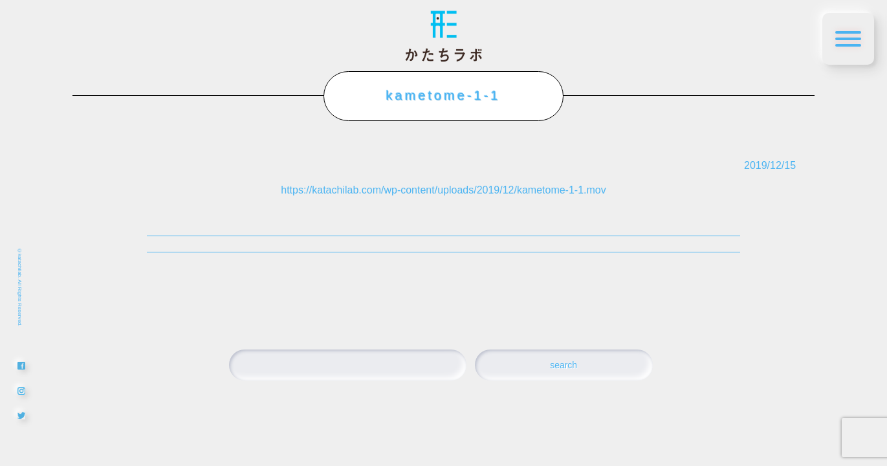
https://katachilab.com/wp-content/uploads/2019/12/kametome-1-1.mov (443, 189)
